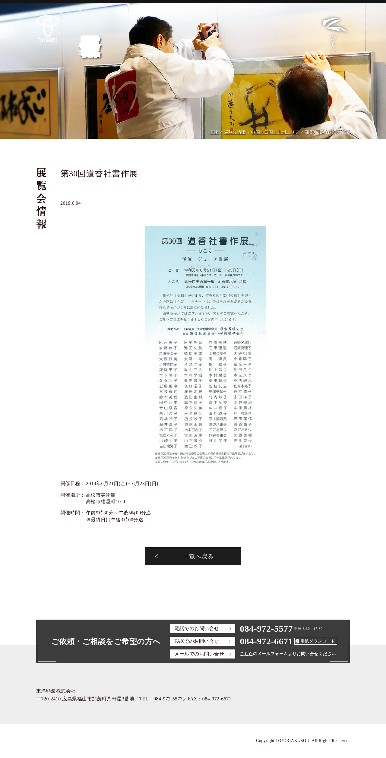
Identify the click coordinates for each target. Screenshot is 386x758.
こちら (246, 654)
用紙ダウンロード (317, 641)
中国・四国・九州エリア (275, 132)
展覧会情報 (235, 132)
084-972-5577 (266, 628)
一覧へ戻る (198, 556)
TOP (214, 132)
